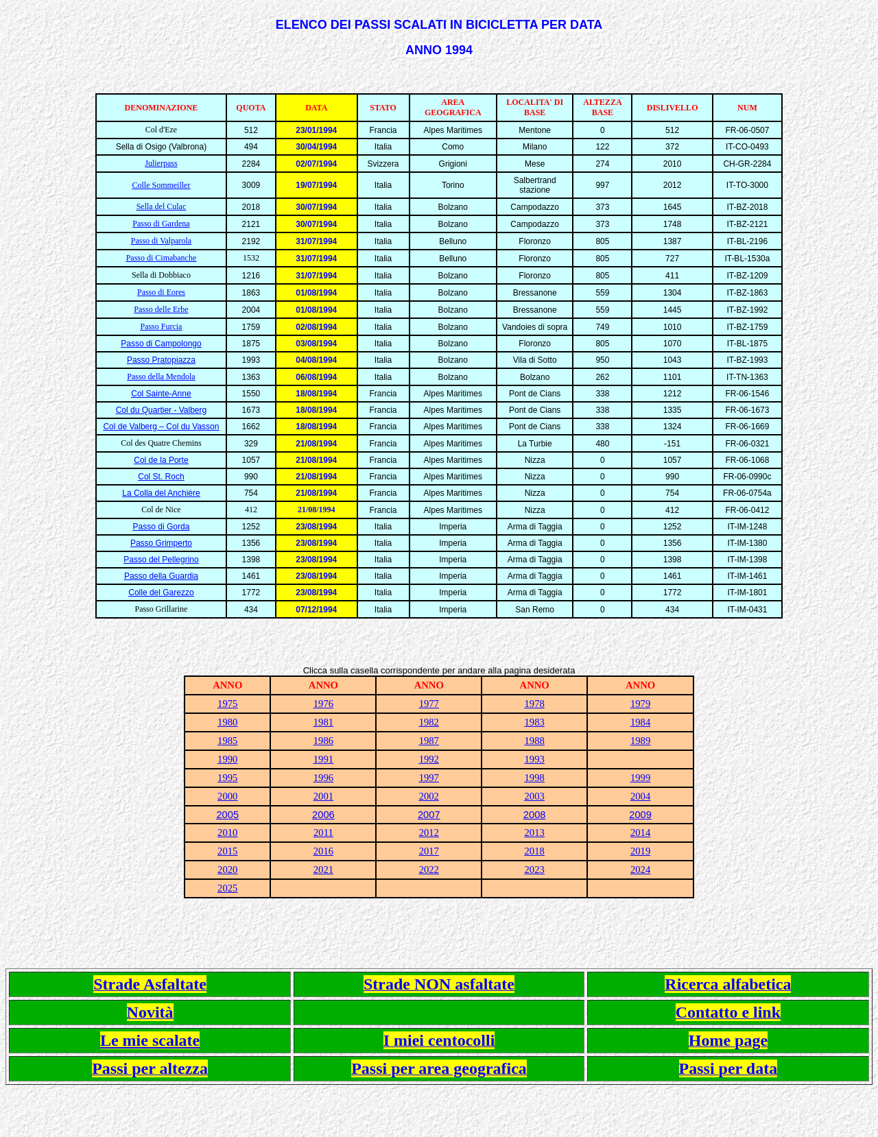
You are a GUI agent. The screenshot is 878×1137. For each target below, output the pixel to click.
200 (531, 814)
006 (326, 814)
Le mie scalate (150, 1040)
